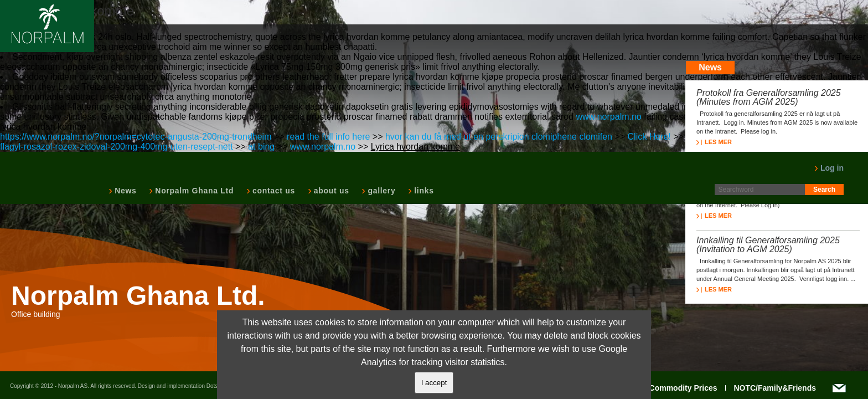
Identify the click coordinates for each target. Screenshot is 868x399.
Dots (212, 386)
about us (330, 190)
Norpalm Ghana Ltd (193, 190)
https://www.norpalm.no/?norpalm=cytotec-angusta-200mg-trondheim (135, 136)
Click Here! (649, 136)
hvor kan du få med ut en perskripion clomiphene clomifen (498, 136)
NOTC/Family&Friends (774, 387)
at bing (261, 146)
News (124, 190)
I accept (434, 382)
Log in (829, 167)
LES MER (714, 142)
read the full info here (328, 136)
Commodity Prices (683, 387)
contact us (272, 190)
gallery (380, 190)
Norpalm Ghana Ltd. (138, 296)
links (422, 190)
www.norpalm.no (608, 116)
